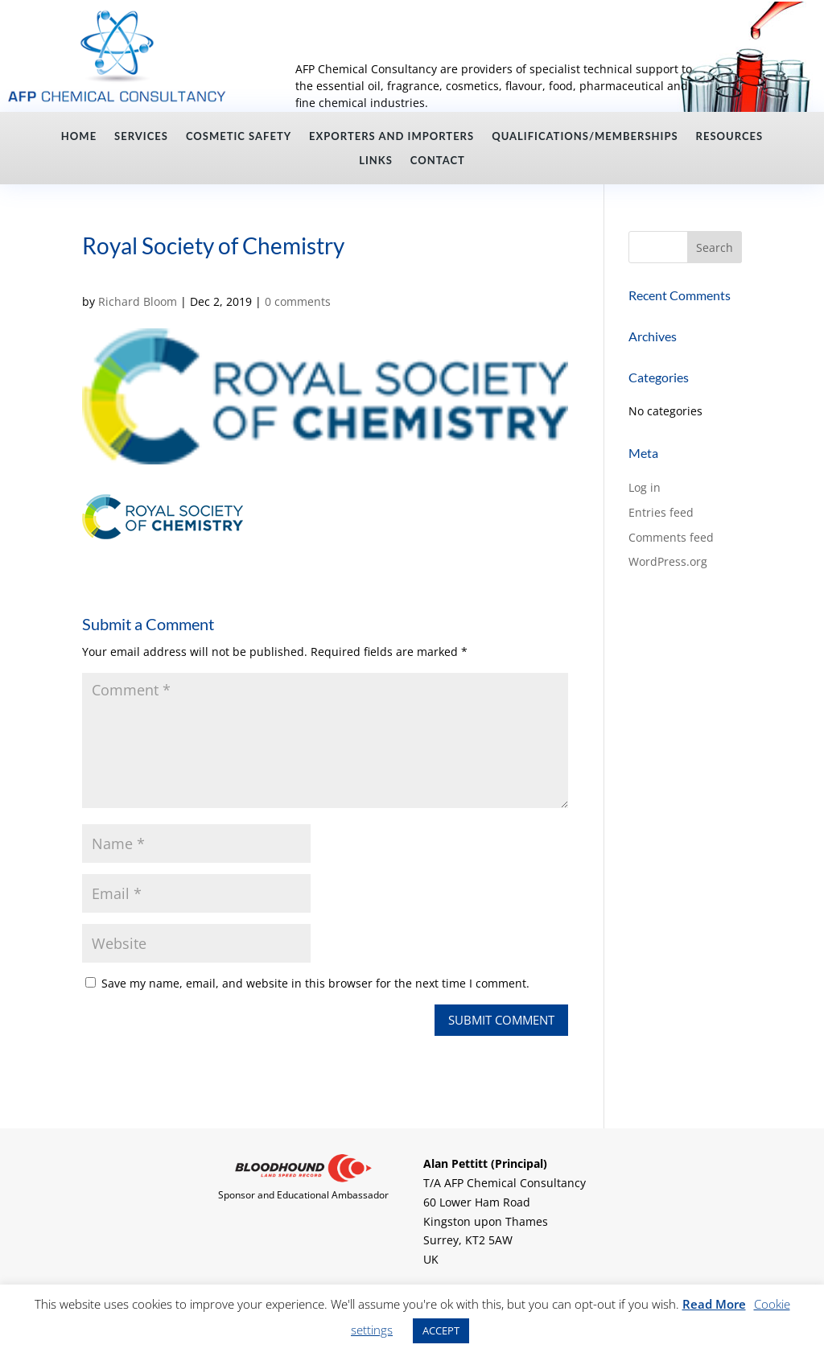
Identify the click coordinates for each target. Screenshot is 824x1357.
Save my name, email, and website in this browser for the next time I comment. (315, 983)
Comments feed (671, 537)
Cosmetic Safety (238, 136)
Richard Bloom (137, 301)
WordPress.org (667, 561)
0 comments (298, 301)
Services (141, 136)
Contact (437, 161)
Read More (714, 1304)
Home (79, 136)
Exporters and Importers (391, 136)
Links (376, 161)
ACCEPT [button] (440, 1330)
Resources (730, 136)
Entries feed (661, 512)
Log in (644, 487)
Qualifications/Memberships (585, 136)
